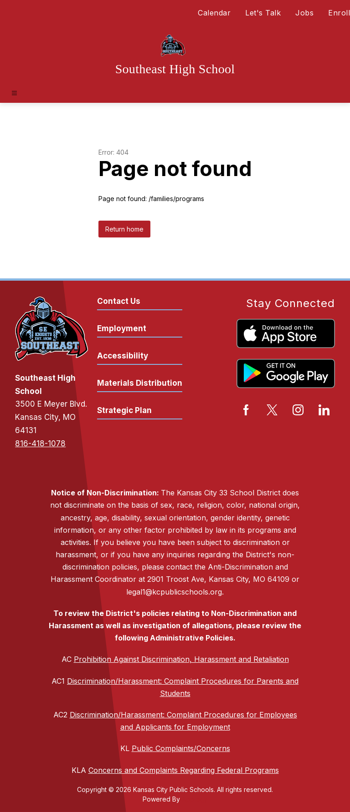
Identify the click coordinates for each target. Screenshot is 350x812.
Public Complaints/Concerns (181, 748)
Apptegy (195, 799)
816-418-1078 (40, 443)
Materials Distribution (139, 383)
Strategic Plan (124, 410)
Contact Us (118, 301)
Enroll (339, 12)
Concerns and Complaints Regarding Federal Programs (183, 770)
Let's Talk (263, 12)
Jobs (304, 12)
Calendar (214, 12)
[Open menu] (14, 93)
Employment (121, 328)
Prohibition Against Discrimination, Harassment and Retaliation (181, 659)
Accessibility (122, 355)
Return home (124, 229)
